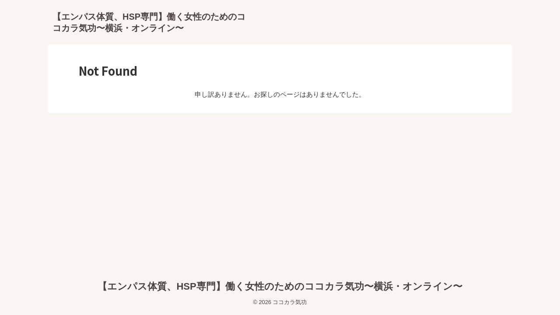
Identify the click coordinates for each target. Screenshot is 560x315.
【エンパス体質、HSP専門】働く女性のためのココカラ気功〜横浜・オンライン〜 (280, 286)
